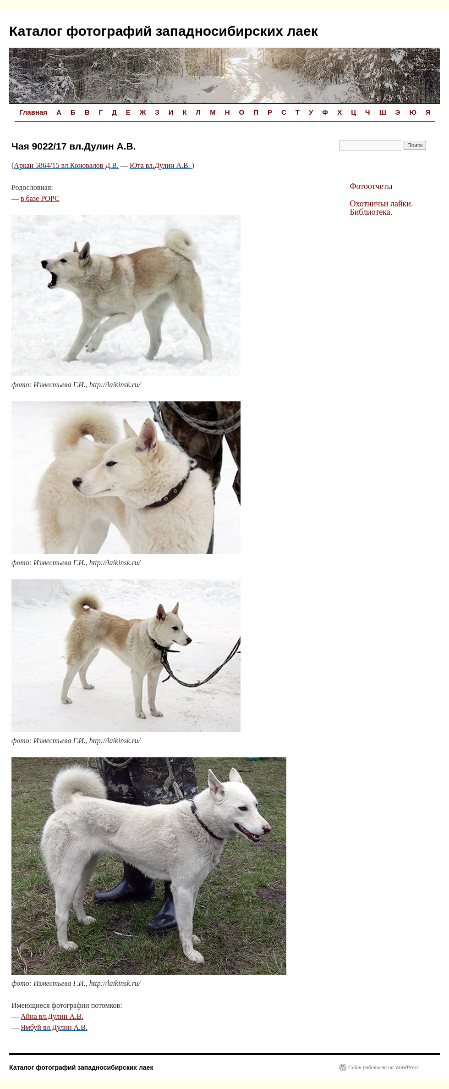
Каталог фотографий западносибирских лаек (163, 31)
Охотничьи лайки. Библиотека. (381, 208)
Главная (33, 112)
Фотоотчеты (371, 186)
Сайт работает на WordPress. (384, 1067)
